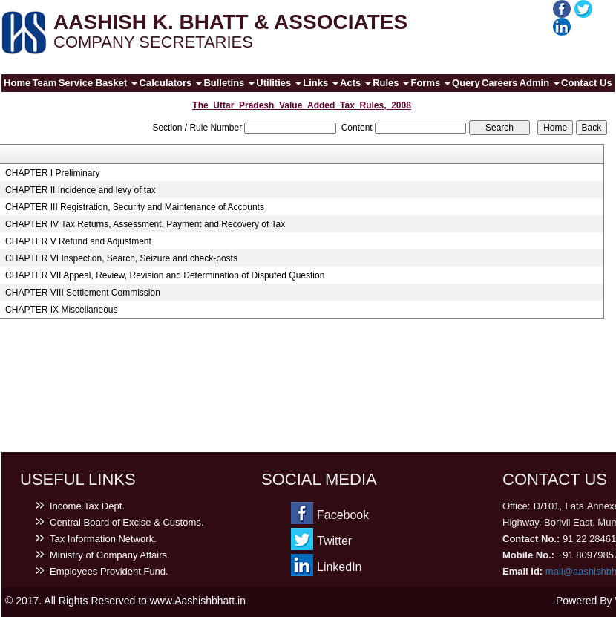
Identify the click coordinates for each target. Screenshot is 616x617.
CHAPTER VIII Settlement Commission (82, 292)
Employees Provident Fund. (109, 571)
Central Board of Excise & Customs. (126, 522)
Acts (355, 82)
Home (17, 82)
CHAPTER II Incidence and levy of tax (80, 190)
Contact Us (586, 82)
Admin (540, 82)
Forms (430, 82)
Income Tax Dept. (87, 506)
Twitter (334, 541)
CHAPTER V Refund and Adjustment (78, 241)
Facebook (343, 515)
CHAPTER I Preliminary (52, 173)
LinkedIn (339, 567)
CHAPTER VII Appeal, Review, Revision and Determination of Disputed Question (164, 275)
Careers (499, 82)
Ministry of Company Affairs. (110, 555)
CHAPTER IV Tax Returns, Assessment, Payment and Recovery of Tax (145, 224)
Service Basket (98, 82)
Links (320, 82)
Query (466, 82)
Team (44, 82)
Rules (391, 82)
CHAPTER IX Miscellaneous (61, 309)
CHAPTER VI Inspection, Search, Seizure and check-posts (121, 258)
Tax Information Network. (103, 538)
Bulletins (229, 82)
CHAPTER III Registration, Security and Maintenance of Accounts (134, 207)
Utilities (278, 82)
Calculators (171, 82)
